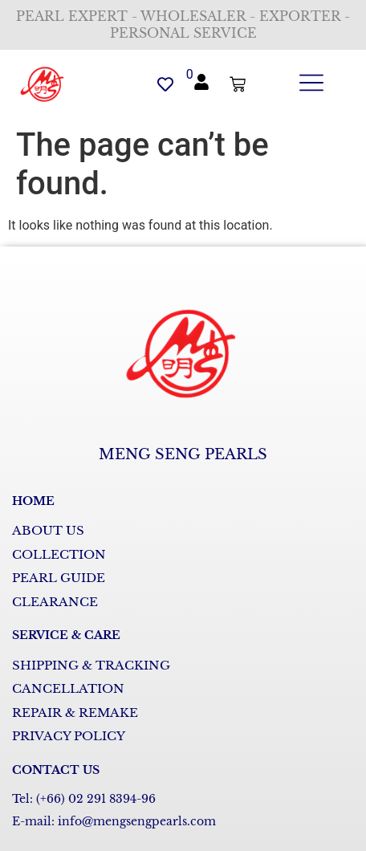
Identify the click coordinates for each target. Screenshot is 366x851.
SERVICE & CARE (66, 635)
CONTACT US (56, 770)
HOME (33, 501)
